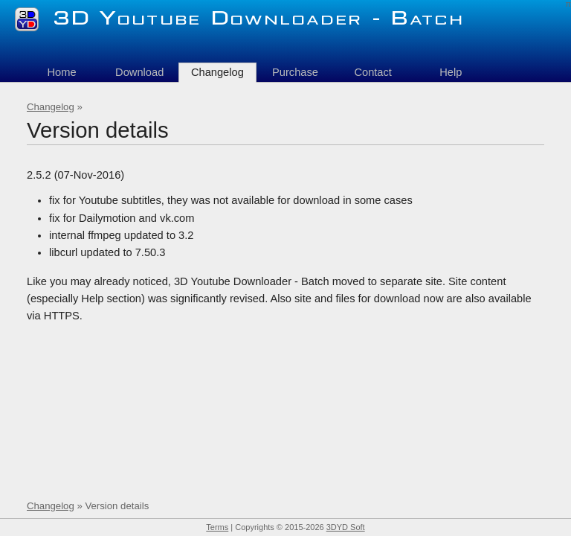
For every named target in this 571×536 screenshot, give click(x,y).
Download (139, 72)
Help (450, 72)
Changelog (50, 106)
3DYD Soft (345, 527)
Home (61, 72)
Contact (373, 72)
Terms (217, 527)
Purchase (295, 72)
